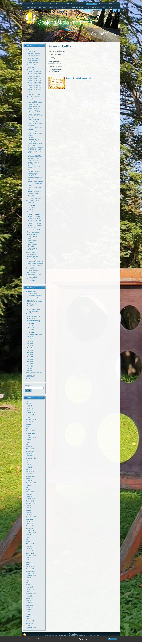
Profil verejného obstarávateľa (30, 375)
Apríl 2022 (29, 489)
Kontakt (28, 379)
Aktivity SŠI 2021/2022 (34, 80)
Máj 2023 (28, 465)
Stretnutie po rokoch (34, 53)
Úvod (27, 49)
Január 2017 (29, 591)
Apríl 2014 (29, 614)
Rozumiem (112, 639)
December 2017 (30, 569)
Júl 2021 (28, 505)
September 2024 (31, 437)
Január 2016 (29, 596)
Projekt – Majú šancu (34, 191)
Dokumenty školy (31, 291)
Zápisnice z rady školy (33, 321)
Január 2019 (29, 546)
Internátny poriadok (32, 257)
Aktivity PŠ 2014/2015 (34, 223)
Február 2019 (30, 544)
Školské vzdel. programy (34, 295)
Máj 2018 (28, 562)
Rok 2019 (30, 352)
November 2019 (30, 528)
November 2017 (30, 571)
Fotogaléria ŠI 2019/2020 (35, 261)
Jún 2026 (28, 401)
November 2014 (30, 609)
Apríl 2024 (29, 447)
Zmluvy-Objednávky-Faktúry (34, 334)
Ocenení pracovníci (33, 56)
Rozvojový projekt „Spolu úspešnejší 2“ (35, 124)
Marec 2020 (29, 519)
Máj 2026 (28, 403)
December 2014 (30, 607)
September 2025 (31, 419)
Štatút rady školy (32, 318)
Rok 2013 (30, 366)
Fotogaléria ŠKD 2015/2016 (33, 241)
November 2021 (30, 499)
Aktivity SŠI (30, 69)
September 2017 (31, 576)
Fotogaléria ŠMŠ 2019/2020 (32, 277)
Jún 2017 (28, 580)
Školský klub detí (31, 228)
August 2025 (29, 422)
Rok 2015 (30, 361)
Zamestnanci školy (32, 62)
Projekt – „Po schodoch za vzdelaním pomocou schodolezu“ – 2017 (35, 156)
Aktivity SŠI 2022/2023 (34, 78)
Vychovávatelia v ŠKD (33, 230)
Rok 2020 (30, 350)
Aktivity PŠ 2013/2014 (34, 225)
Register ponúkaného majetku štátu (33, 304)
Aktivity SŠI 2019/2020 (34, 85)
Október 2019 (30, 530)
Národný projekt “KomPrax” (32, 174)
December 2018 (30, 548)
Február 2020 (30, 521)
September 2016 (31, 594)
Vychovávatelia (31, 254)
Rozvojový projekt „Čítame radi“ (33, 140)
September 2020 (31, 517)
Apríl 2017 (29, 585)
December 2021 (30, 496)
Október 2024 (30, 435)
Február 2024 (30, 449)
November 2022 (30, 478)
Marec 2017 (29, 587)
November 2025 (30, 415)
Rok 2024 (31, 327)
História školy (31, 51)
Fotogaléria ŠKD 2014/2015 (33, 245)
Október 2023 (30, 456)
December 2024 (30, 431)
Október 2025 (30, 417)
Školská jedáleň (30, 268)
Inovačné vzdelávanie (33, 96)
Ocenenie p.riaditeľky (34, 198)
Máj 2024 (28, 444)
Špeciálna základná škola (33, 200)
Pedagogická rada (32, 312)
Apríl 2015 (29, 603)
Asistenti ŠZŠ (31, 205)
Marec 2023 (29, 469)
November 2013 (30, 623)
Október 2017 (30, 573)
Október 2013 (30, 625)
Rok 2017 (30, 357)
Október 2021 (30, 501)
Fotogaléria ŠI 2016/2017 (35, 266)
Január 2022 (29, 494)
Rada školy (29, 314)
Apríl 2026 (29, 406)
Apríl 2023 (29, 467)
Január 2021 (29, 512)
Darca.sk (30, 137)
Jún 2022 (28, 485)
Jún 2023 (28, 462)
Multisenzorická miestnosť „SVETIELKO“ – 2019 (35, 148)
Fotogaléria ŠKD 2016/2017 (33, 237)
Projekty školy (31, 99)
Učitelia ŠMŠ (31, 281)
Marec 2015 (29, 605)
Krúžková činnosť (32, 92)
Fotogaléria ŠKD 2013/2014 (33, 249)
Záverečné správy (32, 293)
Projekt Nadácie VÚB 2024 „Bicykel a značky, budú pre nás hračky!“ (35, 102)
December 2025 (30, 413)
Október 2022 (30, 480)
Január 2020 (29, 523)
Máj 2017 (28, 582)
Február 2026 (30, 408)
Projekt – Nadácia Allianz (35, 181)
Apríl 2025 (29, 426)
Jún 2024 (28, 442)
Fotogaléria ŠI (31, 259)
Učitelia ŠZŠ (30, 203)
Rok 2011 (30, 370)
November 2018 (30, 551)
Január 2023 (29, 474)
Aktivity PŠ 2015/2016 (34, 221)
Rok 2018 (30, 355)
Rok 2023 (31, 330)
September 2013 (31, 628)
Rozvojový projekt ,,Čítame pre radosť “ (34, 111)
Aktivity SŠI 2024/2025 (34, 74)
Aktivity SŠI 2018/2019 (34, 87)
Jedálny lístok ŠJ (32, 272)
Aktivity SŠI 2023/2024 (34, 76)
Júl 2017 (28, 578)
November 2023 (30, 453)
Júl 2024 (28, 440)
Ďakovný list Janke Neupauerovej (78, 78)
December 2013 (30, 621)
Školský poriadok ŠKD (33, 232)
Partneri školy (32, 196)
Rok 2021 (30, 348)
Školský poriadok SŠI (33, 60)
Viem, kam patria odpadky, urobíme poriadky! (33, 162)
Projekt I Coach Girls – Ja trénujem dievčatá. (35, 107)
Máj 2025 (28, 424)
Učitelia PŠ (30, 209)
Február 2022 (30, 492)
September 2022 (31, 483)
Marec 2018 (29, 564)
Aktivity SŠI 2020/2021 (34, 83)
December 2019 (30, 526)
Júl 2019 (28, 535)
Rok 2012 (30, 368)
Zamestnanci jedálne (33, 270)
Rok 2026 (31, 323)
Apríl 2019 (29, 542)
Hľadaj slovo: (29, 386)
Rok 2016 (30, 359)
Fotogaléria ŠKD (32, 234)
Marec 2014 (29, 616)
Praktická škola (30, 207)
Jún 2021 (28, 508)
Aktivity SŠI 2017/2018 (34, 90)
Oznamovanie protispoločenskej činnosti (34, 300)
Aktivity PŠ (30, 212)
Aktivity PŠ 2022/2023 (34, 216)
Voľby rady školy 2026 (33, 316)
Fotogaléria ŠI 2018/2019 (35, 263)
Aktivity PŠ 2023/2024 (34, 214)
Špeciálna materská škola (33, 275)
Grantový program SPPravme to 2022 (33, 120)
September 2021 (31, 503)
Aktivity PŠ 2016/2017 (34, 218)
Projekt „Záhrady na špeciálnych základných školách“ (35, 116)
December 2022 (30, 476)
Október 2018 (30, 553)
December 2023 (30, 451)
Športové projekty (33, 194)
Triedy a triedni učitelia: (34, 65)
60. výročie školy (33, 58)
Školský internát (30, 252)
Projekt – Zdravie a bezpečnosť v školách (34, 170)
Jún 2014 (28, 612)
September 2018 (31, 555)
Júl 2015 (28, 600)
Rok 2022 (31, 332)
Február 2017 (30, 589)
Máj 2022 (28, 487)
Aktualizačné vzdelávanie (34, 94)
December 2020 (30, 514)
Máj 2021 (28, 510)
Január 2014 (29, 618)
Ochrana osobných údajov (34, 298)
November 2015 (30, 598)
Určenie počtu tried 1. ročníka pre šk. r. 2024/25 (34, 308)
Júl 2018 (28, 557)
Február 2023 (30, 471)
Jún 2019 (28, 537)
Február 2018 (30, 566)
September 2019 (31, 532)
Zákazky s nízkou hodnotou (34, 373)
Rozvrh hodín (31, 67)
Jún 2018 (28, 560)
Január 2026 (29, 410)
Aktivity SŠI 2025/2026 (34, 71)
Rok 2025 (31, 325)
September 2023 (31, 458)
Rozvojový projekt (33, 131)
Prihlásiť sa (73, 634)
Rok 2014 (30, 364)
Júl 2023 (28, 460)
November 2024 (30, 433)
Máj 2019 (28, 539)
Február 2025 (30, 428)
